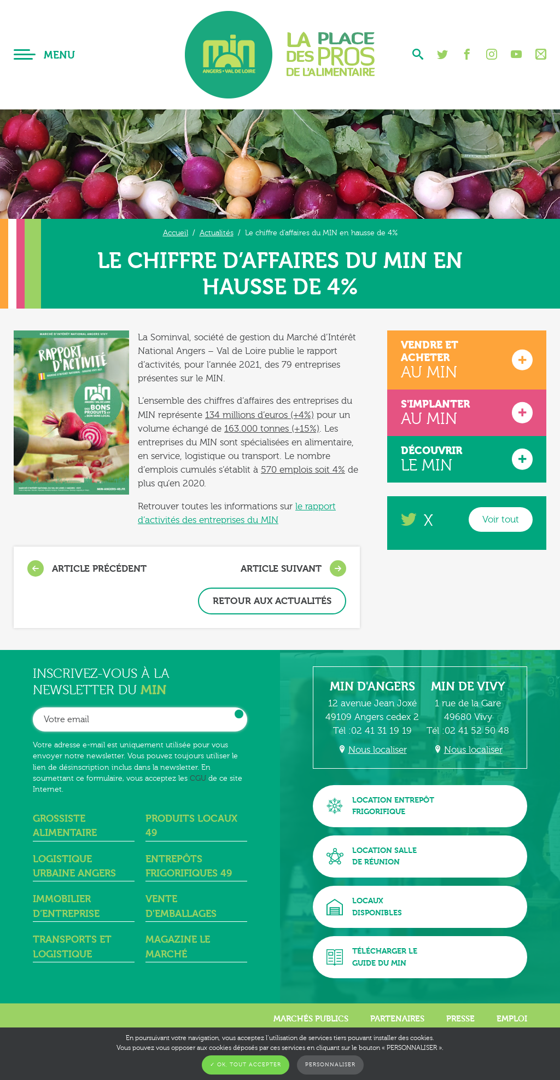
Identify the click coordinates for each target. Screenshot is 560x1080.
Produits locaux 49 (191, 826)
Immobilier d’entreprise (66, 906)
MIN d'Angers (372, 687)
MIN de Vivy (468, 687)
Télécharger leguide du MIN (371, 957)
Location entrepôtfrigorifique (380, 806)
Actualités (217, 232)
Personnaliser (330, 1064)
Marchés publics (310, 1019)
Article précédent (87, 568)
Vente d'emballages (181, 906)
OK (239, 714)
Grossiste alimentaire (65, 826)
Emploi (512, 1019)
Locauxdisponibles (364, 907)
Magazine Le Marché (177, 947)
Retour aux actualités (272, 601)
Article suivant (293, 568)
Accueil (175, 232)
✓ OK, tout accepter (245, 1064)
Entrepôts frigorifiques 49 (188, 866)
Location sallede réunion (371, 856)
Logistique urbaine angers (74, 866)
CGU (198, 778)
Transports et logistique (72, 947)
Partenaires (397, 1019)
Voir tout (500, 519)
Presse (460, 1019)
